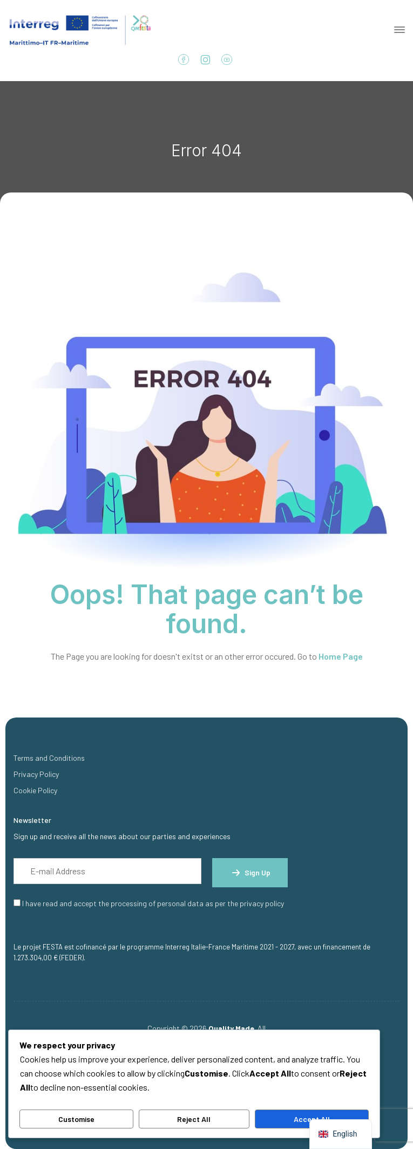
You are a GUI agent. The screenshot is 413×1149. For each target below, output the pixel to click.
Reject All (194, 1119)
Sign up (249, 872)
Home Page (341, 656)
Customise (76, 1119)
